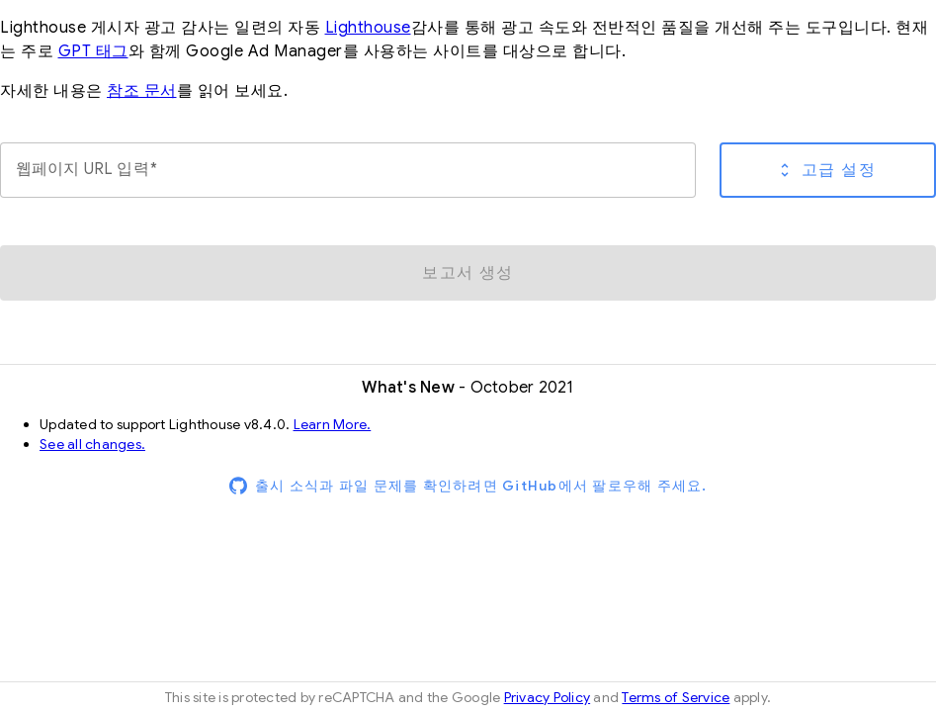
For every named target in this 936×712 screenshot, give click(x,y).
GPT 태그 (93, 51)
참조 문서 (142, 91)
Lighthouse (368, 28)
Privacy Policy (547, 697)
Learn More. (333, 424)
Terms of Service (675, 697)
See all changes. (92, 444)
